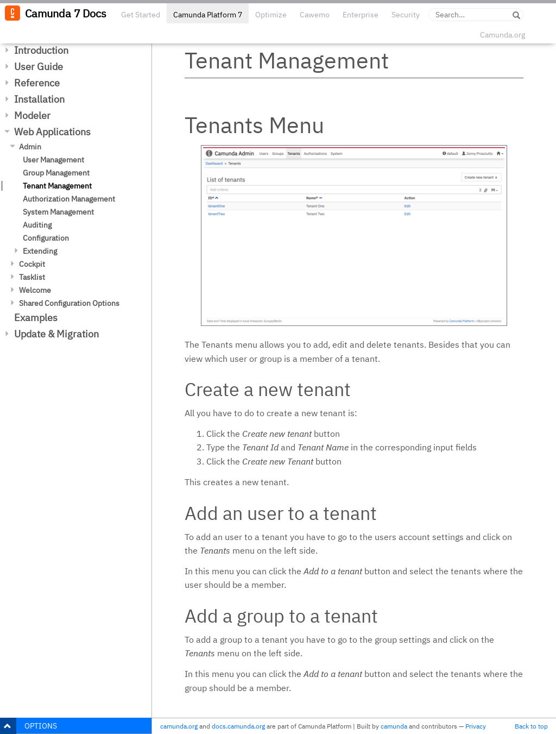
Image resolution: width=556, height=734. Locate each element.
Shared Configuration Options (69, 303)
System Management (58, 212)
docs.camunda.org (238, 726)
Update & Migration (56, 334)
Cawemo (315, 15)
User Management (53, 160)
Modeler (32, 115)
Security (405, 15)
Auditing (37, 225)
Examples (36, 317)
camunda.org (179, 726)
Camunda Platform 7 (207, 15)
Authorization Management (69, 199)
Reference (37, 83)
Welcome (35, 290)
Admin (30, 147)
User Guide (38, 66)
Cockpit (32, 264)
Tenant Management (57, 186)
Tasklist (32, 277)
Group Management (56, 173)
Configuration (46, 238)
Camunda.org (502, 35)
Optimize (271, 15)
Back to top (531, 726)
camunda (394, 726)
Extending (40, 251)
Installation (39, 99)
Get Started (140, 15)
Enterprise (360, 15)
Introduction (41, 50)
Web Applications (52, 132)
